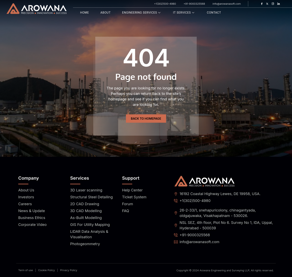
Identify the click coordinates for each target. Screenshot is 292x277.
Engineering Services (139, 12)
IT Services (181, 12)
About (104, 12)
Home (83, 12)
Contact (210, 12)
